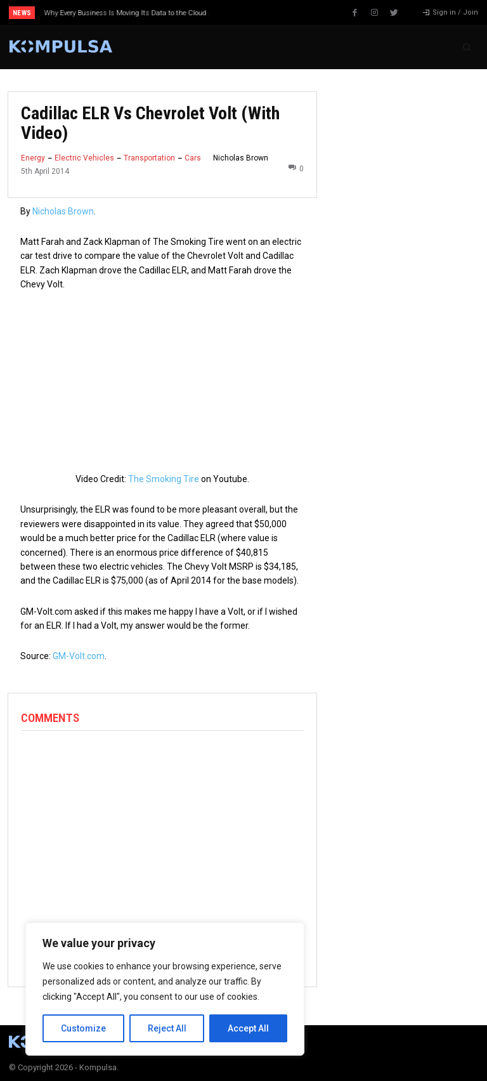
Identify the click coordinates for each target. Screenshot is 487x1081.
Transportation (149, 158)
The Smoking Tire (163, 479)
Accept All (248, 1028)
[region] (164, 989)
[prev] (247, 12)
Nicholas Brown (240, 158)
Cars (193, 158)
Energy (33, 158)
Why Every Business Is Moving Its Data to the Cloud (125, 13)
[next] (267, 12)
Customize (83, 1028)
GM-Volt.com (79, 656)
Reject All (167, 1028)
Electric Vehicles (84, 158)
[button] (466, 47)
